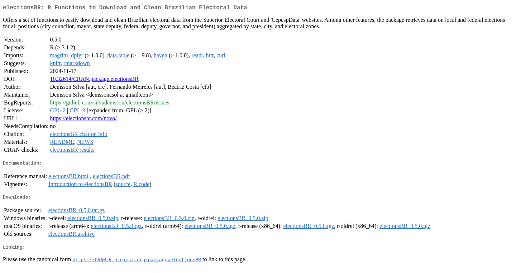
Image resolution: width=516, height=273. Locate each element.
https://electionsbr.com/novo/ (83, 120)
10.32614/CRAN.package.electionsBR (94, 80)
